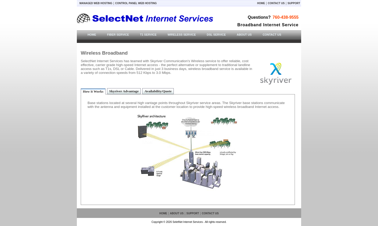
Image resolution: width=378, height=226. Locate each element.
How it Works (93, 91)
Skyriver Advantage (124, 91)
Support (294, 3)
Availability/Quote (157, 91)
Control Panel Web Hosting (136, 3)
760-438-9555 (285, 17)
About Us (176, 213)
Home (261, 3)
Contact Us (276, 3)
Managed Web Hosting (95, 3)
